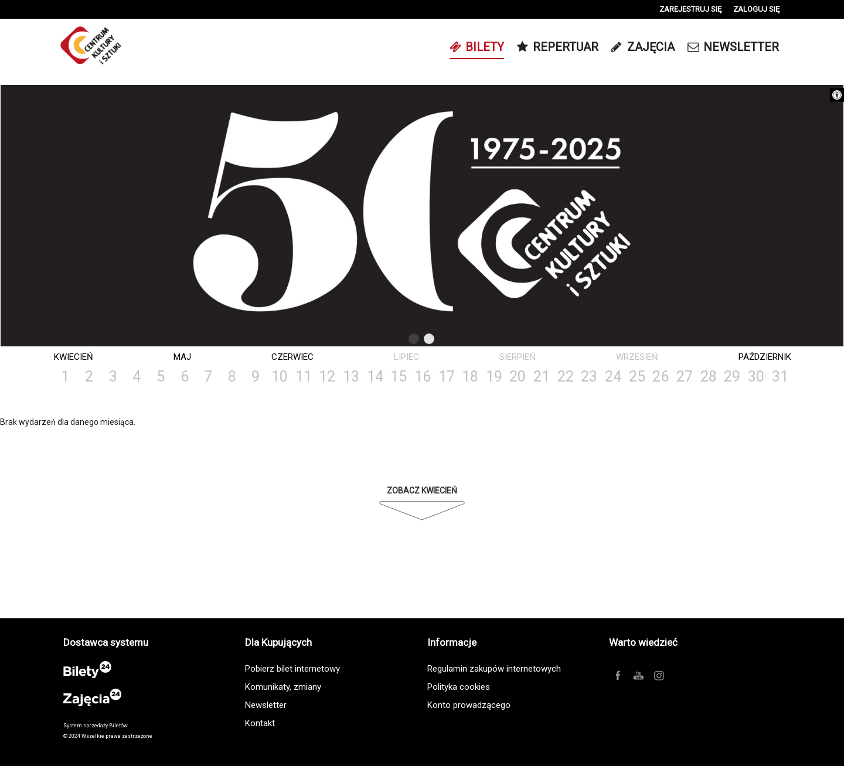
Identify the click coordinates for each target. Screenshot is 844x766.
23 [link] (589, 376)
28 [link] (708, 376)
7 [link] (208, 376)
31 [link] (780, 376)
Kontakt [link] (260, 723)
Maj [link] (182, 357)
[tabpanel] (422, 216)
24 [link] (613, 376)
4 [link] (136, 376)
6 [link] (185, 376)
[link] (837, 95)
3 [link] (113, 376)
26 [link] (660, 376)
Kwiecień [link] (73, 357)
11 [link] (303, 376)
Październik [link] (764, 357)
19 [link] (494, 376)
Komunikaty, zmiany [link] (283, 687)
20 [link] (517, 376)
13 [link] (351, 376)
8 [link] (232, 376)
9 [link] (255, 376)
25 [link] (637, 376)
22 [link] (565, 376)
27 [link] (684, 376)
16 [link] (422, 376)
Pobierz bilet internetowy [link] (292, 668)
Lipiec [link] (406, 357)
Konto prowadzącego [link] (469, 705)
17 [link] (446, 376)
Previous (389, 338)
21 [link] (541, 376)
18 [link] (470, 376)
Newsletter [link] (266, 705)
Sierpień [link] (517, 357)
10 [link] (279, 376)
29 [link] (732, 376)
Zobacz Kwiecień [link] (422, 490)
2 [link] (89, 376)
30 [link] (756, 376)
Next (451, 338)
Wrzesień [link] (637, 357)
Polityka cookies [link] (458, 687)
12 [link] (327, 376)
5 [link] (160, 376)
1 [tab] (414, 340)
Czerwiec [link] (292, 357)
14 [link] (375, 376)
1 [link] (65, 376)
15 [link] (398, 376)
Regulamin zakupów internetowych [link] (494, 668)
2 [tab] (429, 340)
